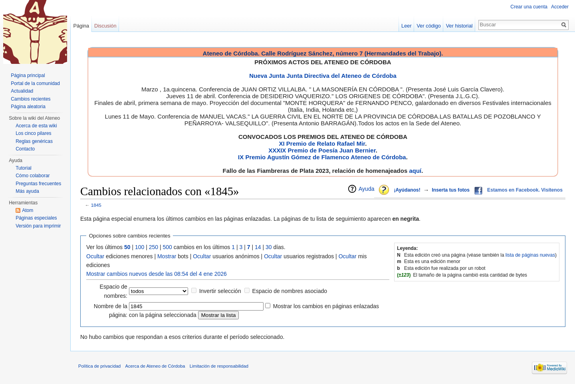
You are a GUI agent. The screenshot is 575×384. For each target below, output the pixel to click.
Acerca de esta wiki (36, 126)
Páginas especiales (36, 218)
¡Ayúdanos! (407, 190)
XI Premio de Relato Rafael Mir (322, 143)
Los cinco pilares (33, 133)
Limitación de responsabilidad (219, 366)
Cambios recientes (30, 99)
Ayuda (366, 189)
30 (269, 247)
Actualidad (22, 91)
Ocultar (95, 256)
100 (139, 247)
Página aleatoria (28, 106)
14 (258, 247)
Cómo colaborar (33, 175)
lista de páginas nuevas (530, 255)
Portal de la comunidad (35, 83)
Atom (27, 210)
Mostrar (166, 256)
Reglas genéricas (34, 141)
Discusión (105, 26)
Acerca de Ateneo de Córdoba (155, 366)
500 (167, 247)
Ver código (429, 26)
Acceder (560, 7)
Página (81, 26)
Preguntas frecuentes (38, 183)
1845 (96, 205)
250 (153, 247)
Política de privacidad (99, 366)
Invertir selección (220, 291)
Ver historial (459, 26)
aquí (415, 170)
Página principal (28, 75)
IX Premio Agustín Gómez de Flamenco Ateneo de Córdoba (322, 157)
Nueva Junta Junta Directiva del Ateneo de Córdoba (323, 75)
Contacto (25, 149)
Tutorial (24, 168)
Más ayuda (27, 191)
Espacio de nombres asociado (289, 291)
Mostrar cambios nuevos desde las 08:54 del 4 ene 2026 (156, 274)
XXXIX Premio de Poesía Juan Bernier (321, 150)
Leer (406, 26)
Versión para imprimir (38, 226)
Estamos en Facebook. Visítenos (525, 190)
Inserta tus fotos (451, 190)
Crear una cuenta (528, 7)
